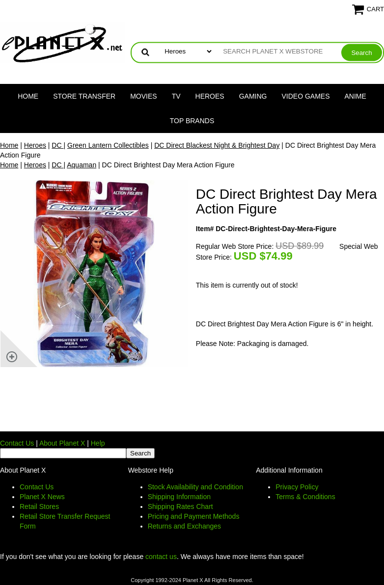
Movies (143, 96)
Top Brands (192, 121)
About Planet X (62, 443)
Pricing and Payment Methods (194, 516)
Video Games (305, 96)
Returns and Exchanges (184, 526)
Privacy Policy (296, 487)
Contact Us (17, 443)
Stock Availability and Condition (195, 487)
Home (28, 96)
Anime (355, 96)
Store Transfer (84, 96)
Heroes (209, 96)
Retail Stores (39, 506)
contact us (161, 556)
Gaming (253, 96)
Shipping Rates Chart (180, 506)
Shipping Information (179, 497)
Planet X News (42, 497)
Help (98, 443)
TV (176, 96)
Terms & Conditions (305, 497)
